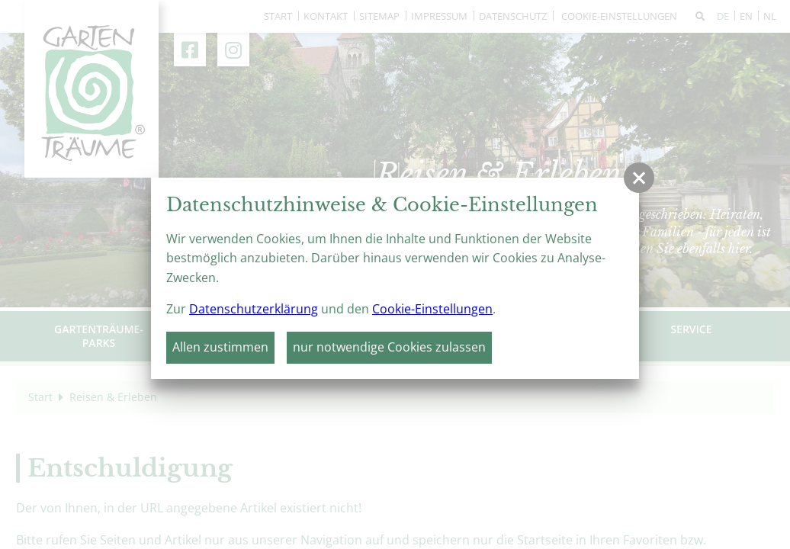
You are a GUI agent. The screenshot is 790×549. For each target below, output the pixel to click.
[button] (639, 177)
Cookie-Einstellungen (432, 308)
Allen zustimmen (220, 347)
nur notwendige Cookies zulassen (389, 347)
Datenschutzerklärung (253, 308)
